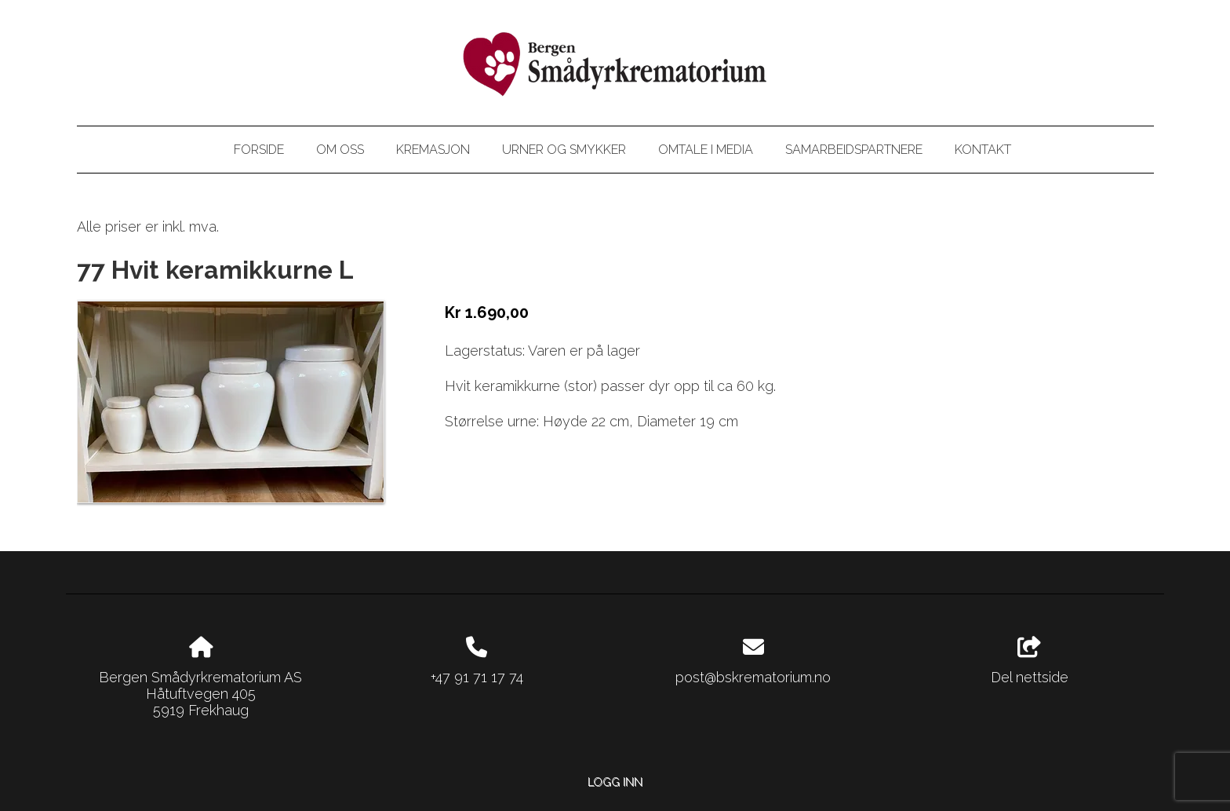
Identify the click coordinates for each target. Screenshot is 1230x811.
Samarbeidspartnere (854, 149)
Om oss (340, 149)
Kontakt (983, 149)
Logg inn (615, 781)
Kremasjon (433, 149)
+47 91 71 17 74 (477, 677)
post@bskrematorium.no (753, 677)
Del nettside (1029, 661)
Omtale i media (705, 149)
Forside (259, 149)
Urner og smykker (564, 149)
